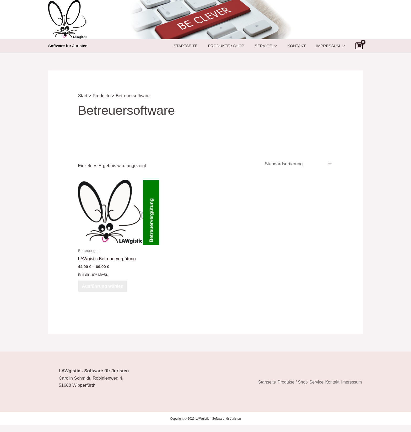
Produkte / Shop (244, 48)
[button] (287, 48)
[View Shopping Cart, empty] (359, 48)
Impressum (333, 48)
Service (279, 48)
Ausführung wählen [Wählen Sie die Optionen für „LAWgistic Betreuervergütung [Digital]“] (103, 292)
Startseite (209, 48)
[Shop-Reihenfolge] (298, 169)
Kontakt (304, 48)
